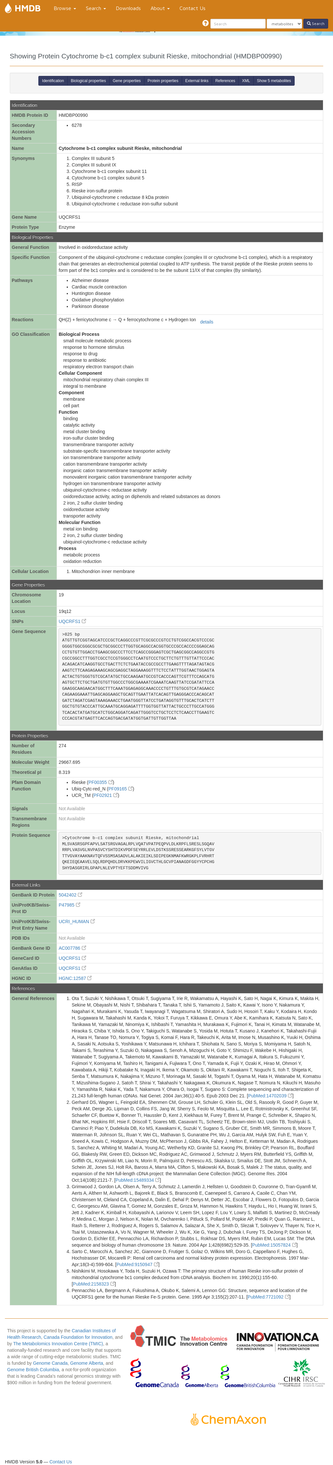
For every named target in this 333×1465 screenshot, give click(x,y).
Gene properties (127, 81)
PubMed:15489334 (137, 1180)
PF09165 (120, 788)
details (206, 321)
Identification (53, 81)
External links (196, 81)
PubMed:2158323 (93, 1284)
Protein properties (163, 81)
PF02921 (105, 795)
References (225, 81)
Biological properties (88, 81)
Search (96, 8)
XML (246, 81)
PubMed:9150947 (137, 1264)
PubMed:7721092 (268, 1297)
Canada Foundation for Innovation (78, 1337)
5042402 (70, 894)
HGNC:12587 (75, 978)
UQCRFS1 (72, 621)
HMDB (28, 8)
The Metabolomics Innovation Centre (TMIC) (58, 1343)
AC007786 (72, 948)
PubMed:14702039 (270, 1095)
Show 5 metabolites (274, 81)
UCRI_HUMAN (77, 921)
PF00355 (100, 782)
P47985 (69, 905)
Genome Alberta (86, 1363)
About (160, 8)
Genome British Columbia (33, 1369)
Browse (65, 8)
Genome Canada (50, 1363)
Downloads (128, 8)
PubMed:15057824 (274, 1245)
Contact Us (193, 8)
